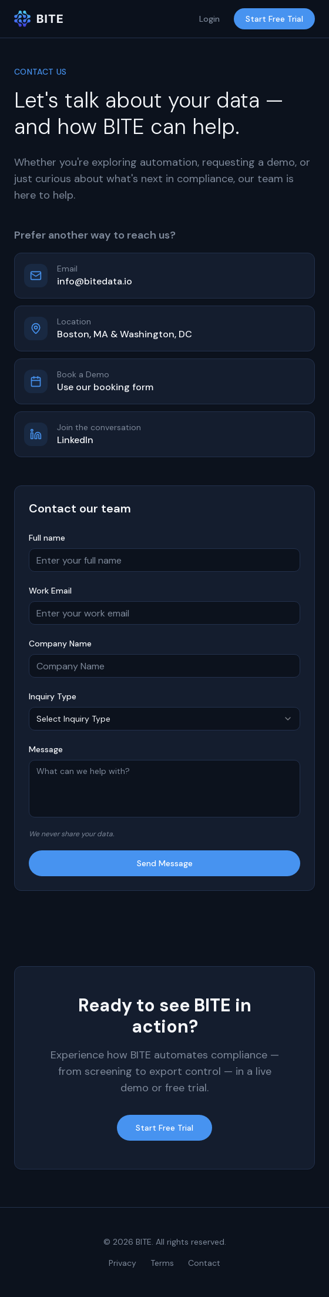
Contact (204, 1263)
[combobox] (164, 718)
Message (46, 749)
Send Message (165, 863)
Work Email (50, 590)
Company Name (60, 643)
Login (209, 19)
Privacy (122, 1263)
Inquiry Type (52, 696)
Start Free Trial (274, 19)
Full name (47, 537)
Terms (162, 1263)
